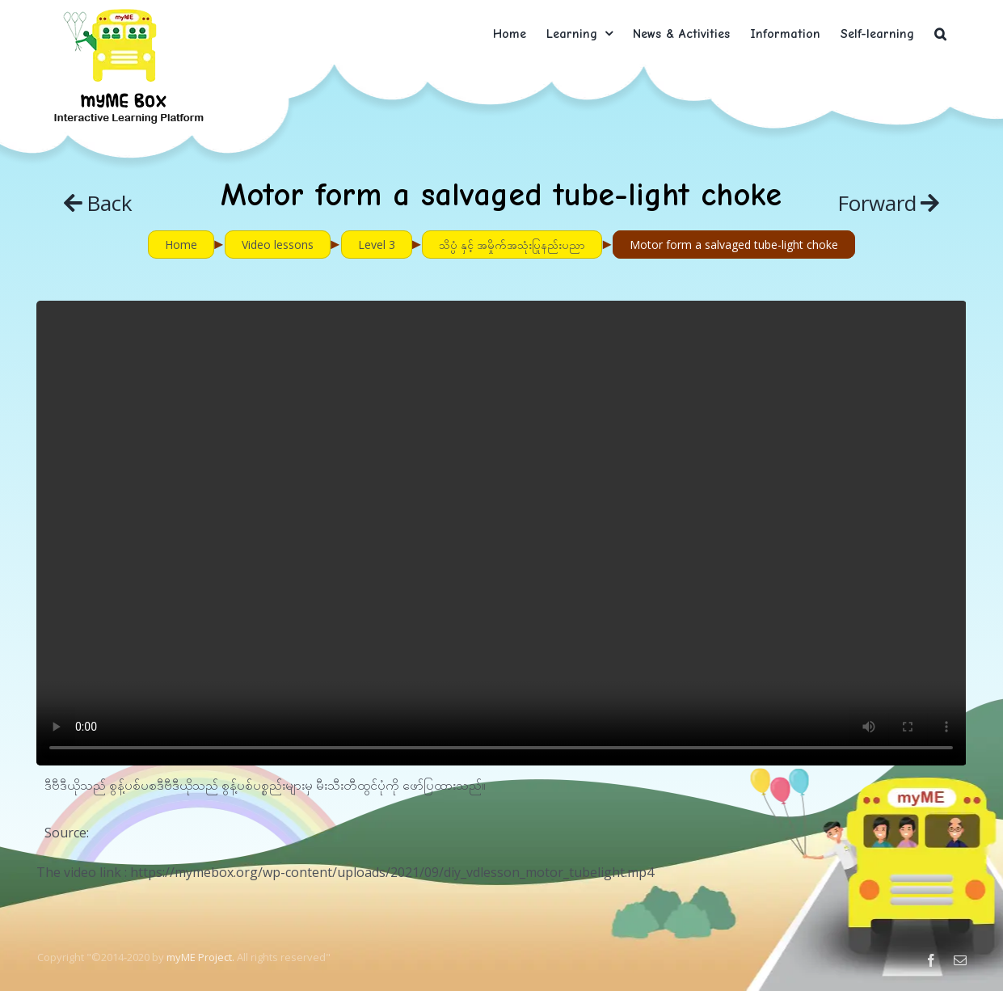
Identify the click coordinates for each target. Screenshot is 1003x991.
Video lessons (278, 244)
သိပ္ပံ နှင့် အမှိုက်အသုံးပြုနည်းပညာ (512, 244)
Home (181, 244)
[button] (940, 33)
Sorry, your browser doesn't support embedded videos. (501, 533)
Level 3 (376, 244)
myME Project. (200, 957)
